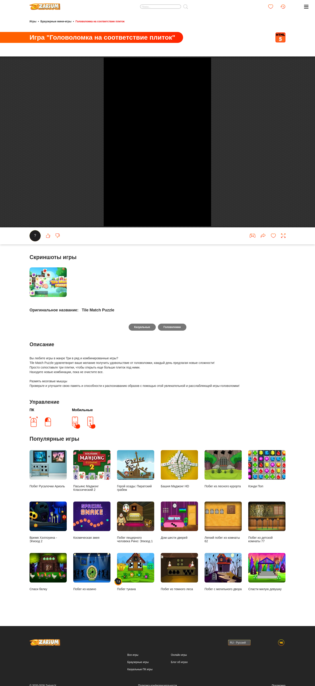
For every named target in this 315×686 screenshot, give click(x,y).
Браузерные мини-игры (55, 21)
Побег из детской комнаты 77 (266, 553)
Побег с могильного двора (223, 603)
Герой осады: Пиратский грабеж (135, 501)
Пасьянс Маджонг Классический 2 (91, 501)
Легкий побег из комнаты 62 (223, 553)
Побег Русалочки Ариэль (48, 500)
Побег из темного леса (179, 603)
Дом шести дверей (179, 551)
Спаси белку (48, 603)
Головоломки (172, 358)
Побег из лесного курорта (223, 500)
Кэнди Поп (266, 500)
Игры (33, 21)
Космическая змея (91, 551)
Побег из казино (91, 603)
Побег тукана (135, 603)
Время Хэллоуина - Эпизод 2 (48, 553)
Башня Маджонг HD (179, 500)
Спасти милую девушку (266, 603)
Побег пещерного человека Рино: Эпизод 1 (135, 553)
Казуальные (142, 358)
